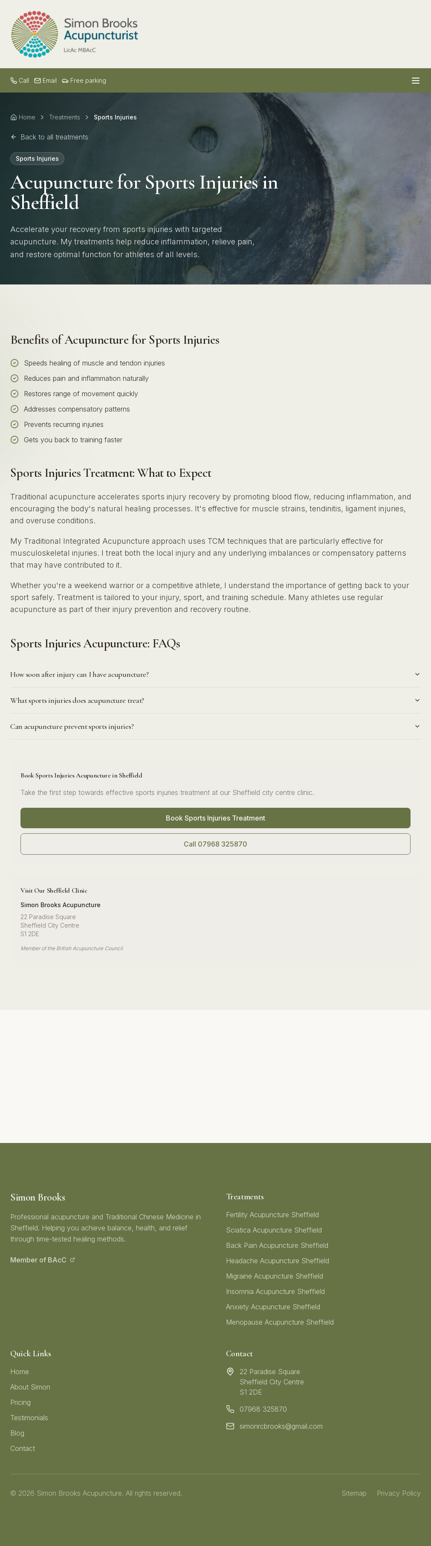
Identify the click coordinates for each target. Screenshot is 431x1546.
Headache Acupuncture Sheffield (277, 1260)
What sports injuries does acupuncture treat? (215, 700)
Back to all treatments (49, 137)
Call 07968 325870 (215, 844)
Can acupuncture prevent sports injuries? (215, 726)
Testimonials (29, 1417)
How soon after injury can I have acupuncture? (215, 674)
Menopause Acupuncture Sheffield (280, 1322)
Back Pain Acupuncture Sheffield (277, 1245)
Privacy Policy (399, 1493)
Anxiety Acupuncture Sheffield (273, 1306)
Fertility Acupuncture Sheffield (272, 1214)
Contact (22, 1448)
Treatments (64, 117)
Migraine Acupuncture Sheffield (274, 1276)
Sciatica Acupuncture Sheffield (274, 1230)
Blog (17, 1433)
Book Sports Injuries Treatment (215, 818)
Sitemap (354, 1493)
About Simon (30, 1387)
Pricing (20, 1402)
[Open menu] (415, 80)
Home (22, 117)
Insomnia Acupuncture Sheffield (275, 1291)
